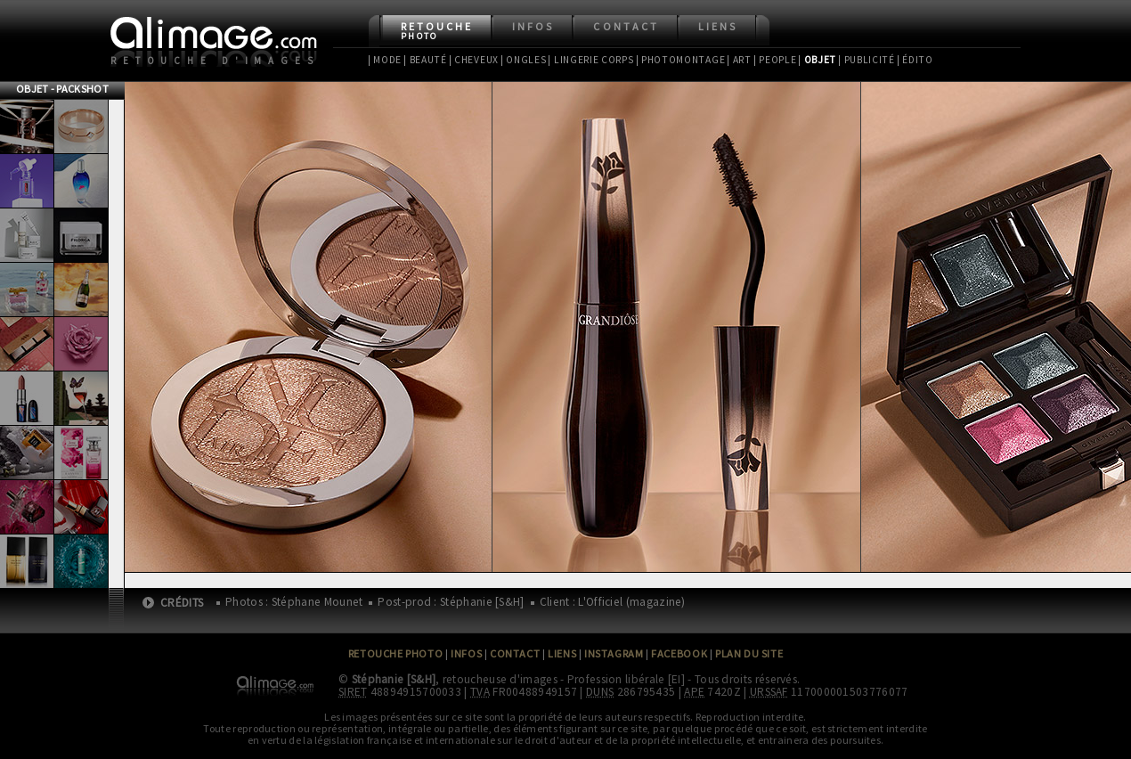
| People (775, 59)
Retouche (437, 31)
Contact (625, 26)
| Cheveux (474, 59)
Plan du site (749, 653)
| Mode (385, 59)
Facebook (679, 653)
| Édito (915, 59)
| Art (739, 59)
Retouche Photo (395, 653)
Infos (533, 26)
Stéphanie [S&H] (394, 679)
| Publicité (866, 59)
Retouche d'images (215, 60)
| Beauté (425, 59)
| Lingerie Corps (590, 59)
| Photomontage (681, 59)
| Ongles (523, 59)
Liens (717, 26)
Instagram (613, 653)
